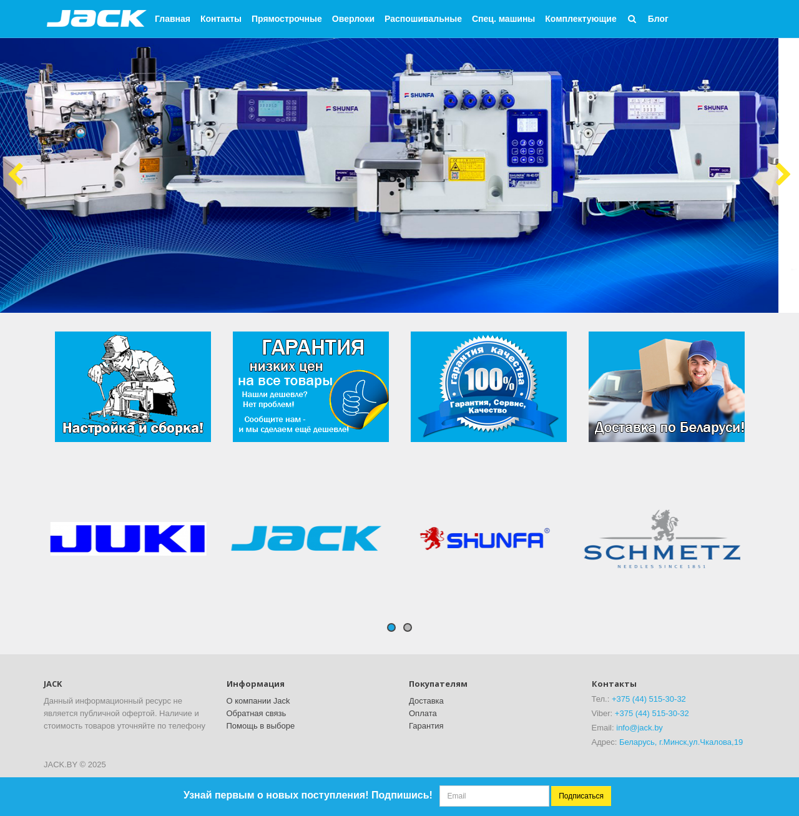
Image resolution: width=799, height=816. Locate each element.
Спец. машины (503, 19)
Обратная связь (257, 713)
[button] (632, 18)
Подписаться (581, 796)
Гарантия (426, 725)
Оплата (423, 713)
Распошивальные (423, 19)
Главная (172, 19)
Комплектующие (580, 19)
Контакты (221, 19)
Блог (658, 19)
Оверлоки (353, 19)
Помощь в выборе (261, 725)
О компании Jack (258, 700)
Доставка (426, 700)
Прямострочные (287, 19)
